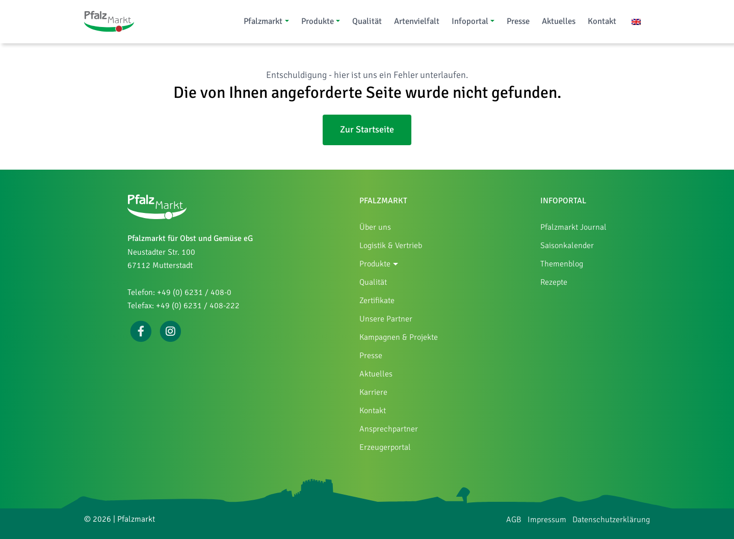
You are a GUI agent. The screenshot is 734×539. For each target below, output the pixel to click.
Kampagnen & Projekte (398, 337)
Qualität (367, 21)
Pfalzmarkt (263, 21)
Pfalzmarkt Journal (573, 227)
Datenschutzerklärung (611, 520)
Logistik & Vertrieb (390, 245)
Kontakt (602, 21)
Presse (518, 21)
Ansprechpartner (388, 429)
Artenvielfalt (416, 21)
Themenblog (561, 264)
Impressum (547, 520)
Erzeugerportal (385, 447)
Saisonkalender (567, 245)
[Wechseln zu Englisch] (636, 21)
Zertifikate (377, 300)
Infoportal (470, 21)
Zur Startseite (367, 129)
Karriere (373, 392)
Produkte (317, 21)
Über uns (375, 227)
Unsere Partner (385, 319)
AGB (513, 520)
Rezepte (553, 282)
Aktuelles (558, 21)
